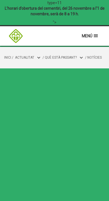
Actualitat (24, 57)
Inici (7, 57)
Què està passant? (61, 57)
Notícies (94, 57)
